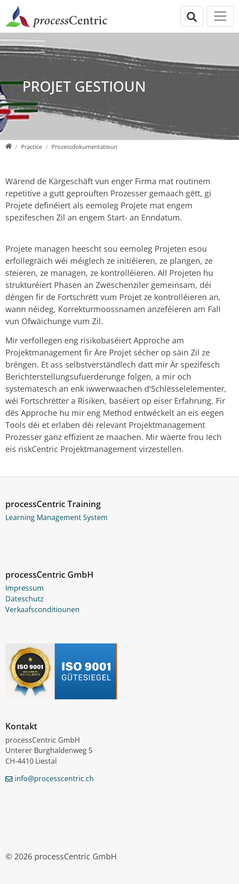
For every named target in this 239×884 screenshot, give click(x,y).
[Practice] (31, 147)
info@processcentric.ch (54, 778)
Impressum (24, 588)
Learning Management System (56, 517)
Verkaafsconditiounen (42, 609)
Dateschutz (24, 599)
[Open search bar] (192, 16)
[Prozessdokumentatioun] (84, 147)
